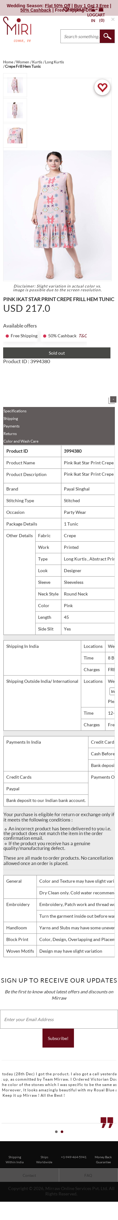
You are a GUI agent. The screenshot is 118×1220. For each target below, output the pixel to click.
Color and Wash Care (20, 441)
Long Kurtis (75, 558)
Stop (115, 1138)
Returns (10, 433)
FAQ (88, 1175)
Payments (11, 426)
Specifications (14, 411)
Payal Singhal (77, 488)
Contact (29, 1175)
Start (110, 1138)
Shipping (10, 418)
